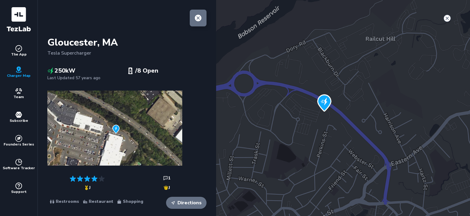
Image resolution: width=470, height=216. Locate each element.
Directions (186, 203)
